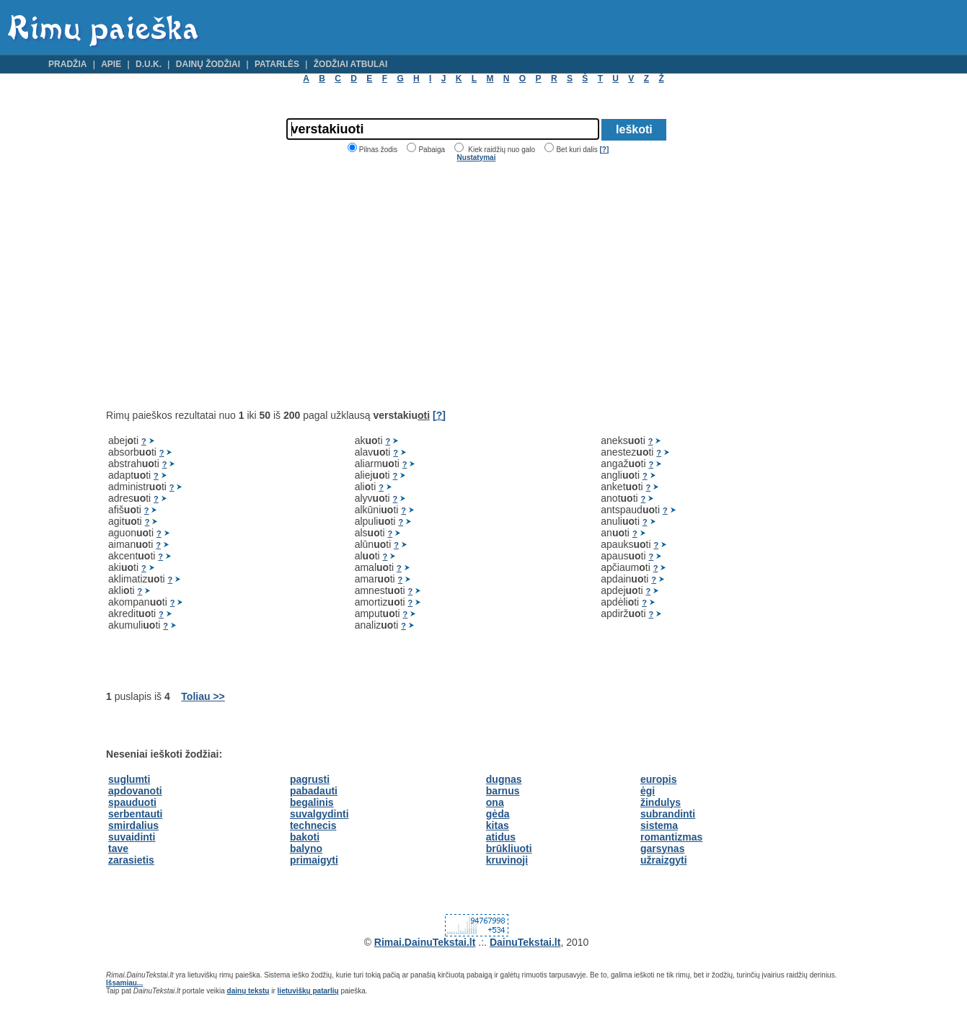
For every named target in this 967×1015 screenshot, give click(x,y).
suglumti (129, 779)
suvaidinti (131, 837)
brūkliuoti (509, 848)
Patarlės (277, 64)
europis (658, 779)
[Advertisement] (227, 285)
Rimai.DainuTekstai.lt (425, 942)
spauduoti (132, 802)
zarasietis (131, 860)
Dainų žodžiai (208, 64)
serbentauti (135, 814)
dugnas (504, 779)
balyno (306, 848)
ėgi (647, 791)
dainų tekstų (248, 991)
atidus (501, 837)
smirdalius (133, 825)
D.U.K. (149, 64)
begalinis (312, 802)
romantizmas (671, 837)
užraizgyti (663, 860)
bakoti (304, 837)
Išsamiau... (124, 983)
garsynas (662, 848)
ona (495, 802)
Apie (111, 64)
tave (118, 848)
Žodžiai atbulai (351, 64)
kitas (497, 825)
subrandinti (667, 814)
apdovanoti (135, 791)
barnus (503, 791)
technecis (313, 825)
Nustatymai (476, 157)
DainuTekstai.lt (525, 942)
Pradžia (67, 64)
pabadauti (313, 791)
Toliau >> (202, 696)
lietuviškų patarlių (308, 991)
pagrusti (310, 779)
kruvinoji (507, 860)
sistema (659, 825)
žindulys (660, 802)
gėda (498, 814)
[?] (604, 150)
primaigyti (314, 860)
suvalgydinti (319, 814)
